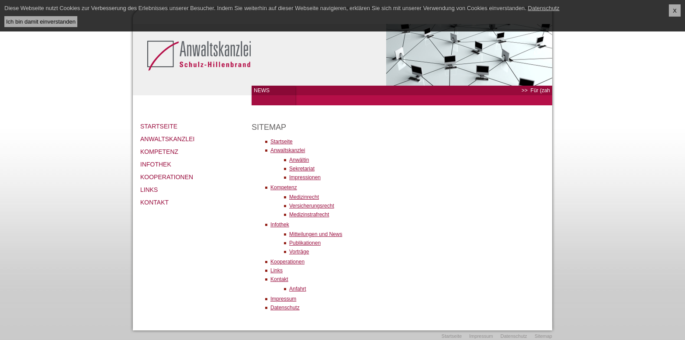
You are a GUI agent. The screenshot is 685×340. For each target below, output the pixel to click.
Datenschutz (285, 308)
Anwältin (299, 160)
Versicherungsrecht (311, 206)
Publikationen (305, 243)
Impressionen (305, 177)
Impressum (283, 299)
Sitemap (543, 336)
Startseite (158, 126)
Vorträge (299, 252)
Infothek (155, 164)
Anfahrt (297, 289)
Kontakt (154, 202)
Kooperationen (166, 176)
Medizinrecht (304, 197)
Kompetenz (159, 151)
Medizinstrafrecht (309, 215)
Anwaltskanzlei (167, 138)
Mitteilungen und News (315, 234)
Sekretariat (302, 169)
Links (149, 189)
